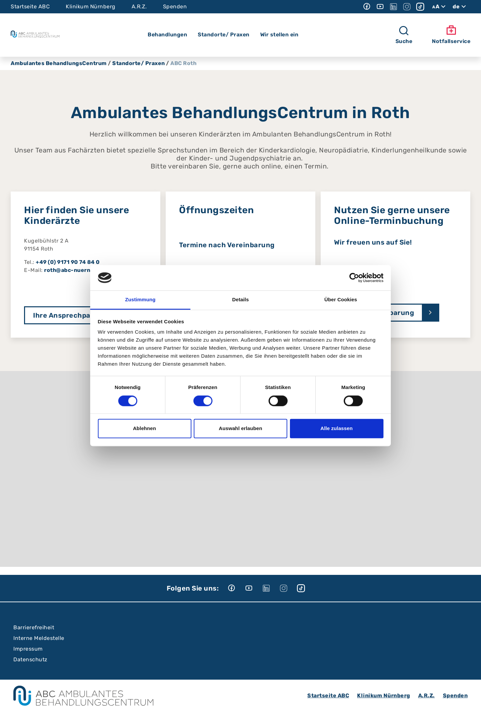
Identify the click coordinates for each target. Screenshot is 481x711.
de (460, 7)
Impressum (28, 649)
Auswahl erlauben (240, 428)
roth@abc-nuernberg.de (78, 270)
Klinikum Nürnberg (91, 6)
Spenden (175, 6)
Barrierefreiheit (33, 627)
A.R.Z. (139, 6)
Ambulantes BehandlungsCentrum (59, 63)
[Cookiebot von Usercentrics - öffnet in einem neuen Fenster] (354, 278)
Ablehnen (144, 428)
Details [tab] (240, 300)
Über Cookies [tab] (340, 300)
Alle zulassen (336, 428)
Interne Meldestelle (38, 638)
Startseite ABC (30, 6)
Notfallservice (451, 34)
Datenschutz (30, 659)
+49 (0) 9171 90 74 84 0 (68, 262)
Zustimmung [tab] (140, 300)
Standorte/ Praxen (138, 63)
